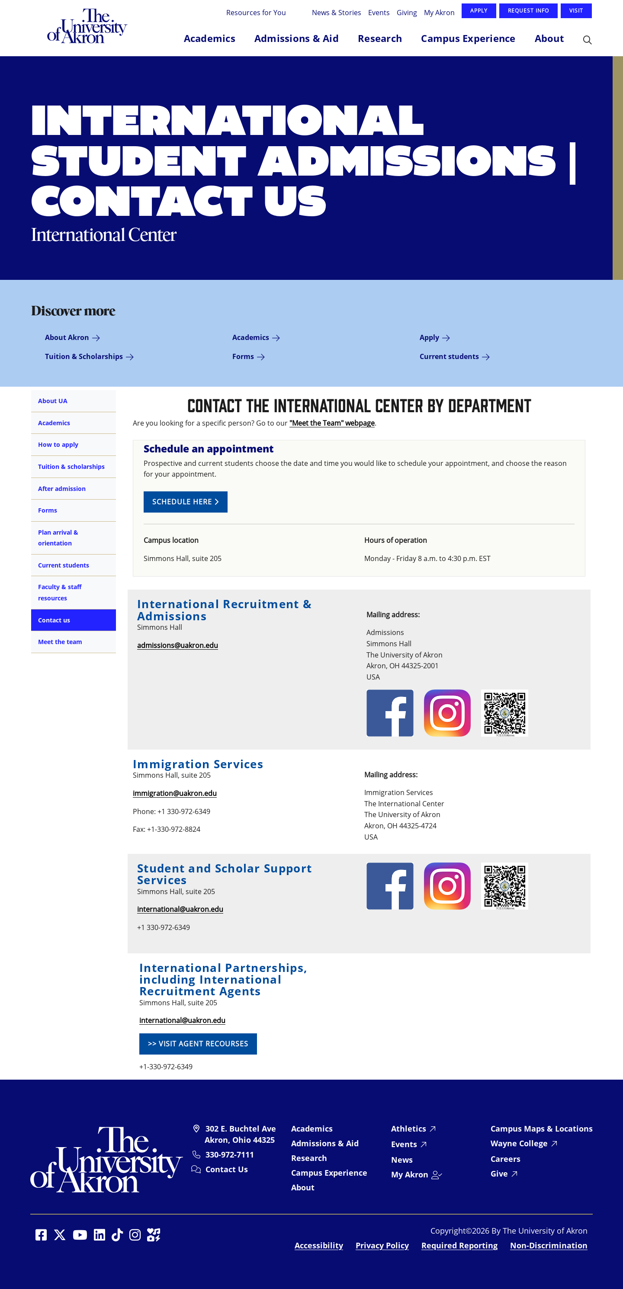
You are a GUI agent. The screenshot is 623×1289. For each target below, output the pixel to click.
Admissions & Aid (325, 1143)
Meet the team (60, 642)
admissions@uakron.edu (177, 645)
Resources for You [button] (257, 12)
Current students (449, 356)
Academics (250, 337)
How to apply (58, 444)
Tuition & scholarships (71, 466)
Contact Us (227, 1169)
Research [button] (380, 38)
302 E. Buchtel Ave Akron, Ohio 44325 (240, 1134)
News (402, 1159)
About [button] (549, 38)
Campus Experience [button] (468, 38)
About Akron (67, 337)
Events (379, 12)
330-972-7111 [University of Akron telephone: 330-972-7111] (230, 1154)
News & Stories (336, 12)
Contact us (54, 620)
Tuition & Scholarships (84, 356)
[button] (587, 40)
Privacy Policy (382, 1245)
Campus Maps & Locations (542, 1128)
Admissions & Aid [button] (296, 38)
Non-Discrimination (549, 1245)
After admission (62, 488)
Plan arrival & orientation (58, 538)
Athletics (408, 1128)
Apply (479, 10)
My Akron (409, 1174)
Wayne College (519, 1143)
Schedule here (185, 502)
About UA (52, 401)
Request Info (528, 10)
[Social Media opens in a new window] (41, 1234)
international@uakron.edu (180, 909)
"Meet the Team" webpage (332, 423)
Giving (407, 12)
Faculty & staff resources (59, 592)
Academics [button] (209, 38)
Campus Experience (329, 1172)
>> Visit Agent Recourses (198, 1044)
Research (309, 1158)
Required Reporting (459, 1245)
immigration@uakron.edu (175, 793)
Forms (243, 356)
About (303, 1187)
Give (499, 1173)
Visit (576, 10)
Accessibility (319, 1245)
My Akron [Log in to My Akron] (439, 12)
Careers (505, 1159)
